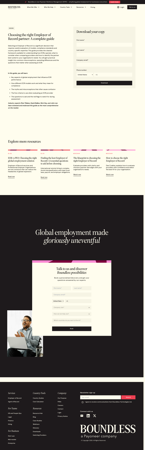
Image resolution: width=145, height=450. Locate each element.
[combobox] (71, 320)
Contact (60, 409)
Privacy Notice (63, 416)
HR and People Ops (14, 413)
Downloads (36, 431)
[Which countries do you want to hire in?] (72, 320)
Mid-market (12, 439)
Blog (34, 417)
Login (59, 412)
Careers (60, 405)
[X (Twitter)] (94, 415)
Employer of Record (15, 398)
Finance (10, 421)
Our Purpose (62, 398)
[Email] (81, 415)
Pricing (93, 7)
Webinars (36, 424)
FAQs (59, 402)
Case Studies (37, 421)
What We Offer (33, 7)
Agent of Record (13, 402)
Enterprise (11, 443)
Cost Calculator (38, 402)
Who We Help (50, 7)
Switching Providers (39, 435)
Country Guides (38, 398)
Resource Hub (38, 413)
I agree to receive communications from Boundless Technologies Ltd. (108, 402)
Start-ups (11, 436)
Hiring (10, 424)
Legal (10, 417)
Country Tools (66, 7)
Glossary (36, 428)
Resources (81, 7)
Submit (128, 397)
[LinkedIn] (88, 415)
